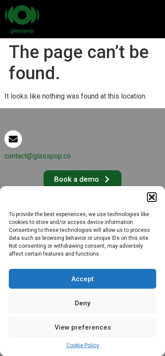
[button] (151, 197)
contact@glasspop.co (37, 156)
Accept (82, 279)
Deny (82, 303)
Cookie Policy (82, 345)
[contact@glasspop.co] (13, 139)
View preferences (83, 327)
